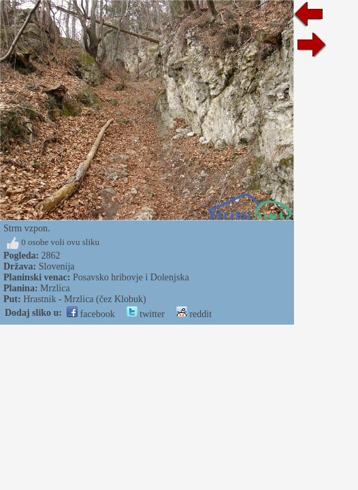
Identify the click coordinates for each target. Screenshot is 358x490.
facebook (91, 314)
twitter (146, 314)
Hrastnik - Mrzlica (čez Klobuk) (84, 299)
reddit (194, 314)
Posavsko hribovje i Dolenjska (131, 277)
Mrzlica (55, 288)
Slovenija (57, 266)
